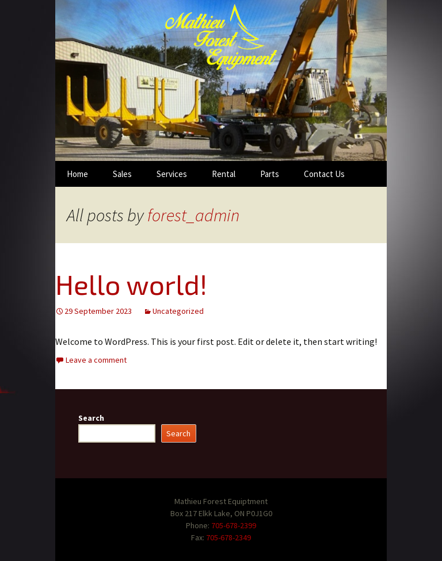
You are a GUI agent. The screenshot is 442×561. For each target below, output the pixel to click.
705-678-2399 (233, 525)
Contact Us (324, 173)
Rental (223, 173)
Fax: (198, 537)
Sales (122, 173)
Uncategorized (178, 311)
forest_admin (193, 215)
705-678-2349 (228, 537)
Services (172, 173)
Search (91, 418)
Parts (269, 173)
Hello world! (131, 284)
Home (77, 173)
